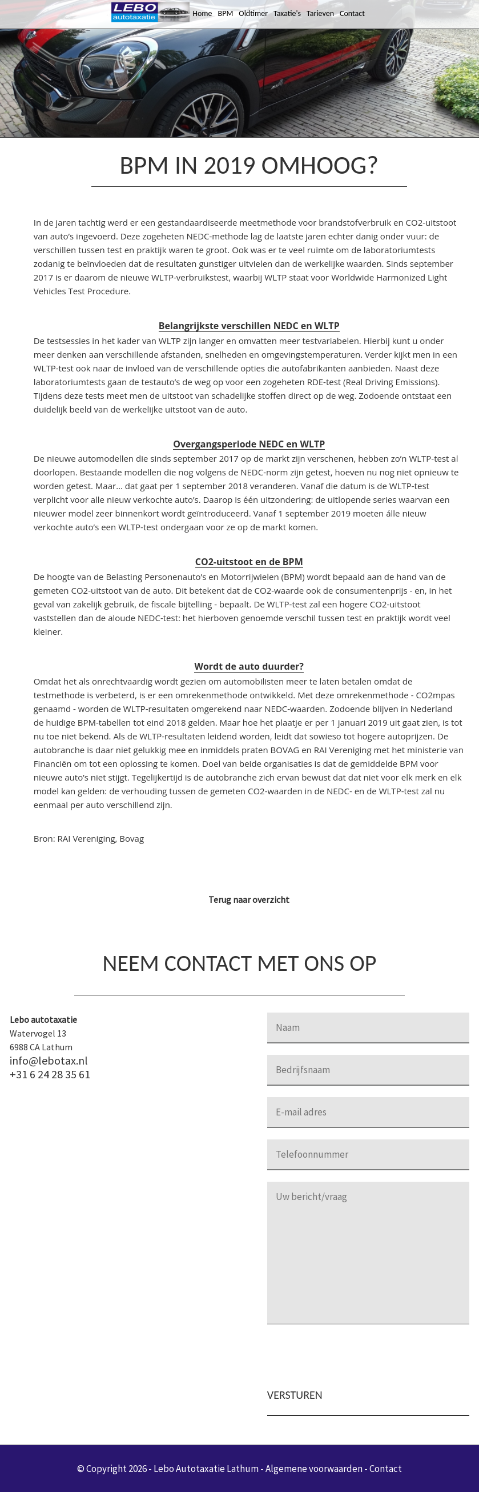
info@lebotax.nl (49, 1060)
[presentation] (354, 1358)
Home (202, 13)
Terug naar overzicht (248, 899)
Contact (352, 13)
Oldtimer (253, 13)
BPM (226, 13)
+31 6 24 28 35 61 (50, 1074)
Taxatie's (287, 13)
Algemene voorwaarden (314, 1468)
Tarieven (320, 13)
